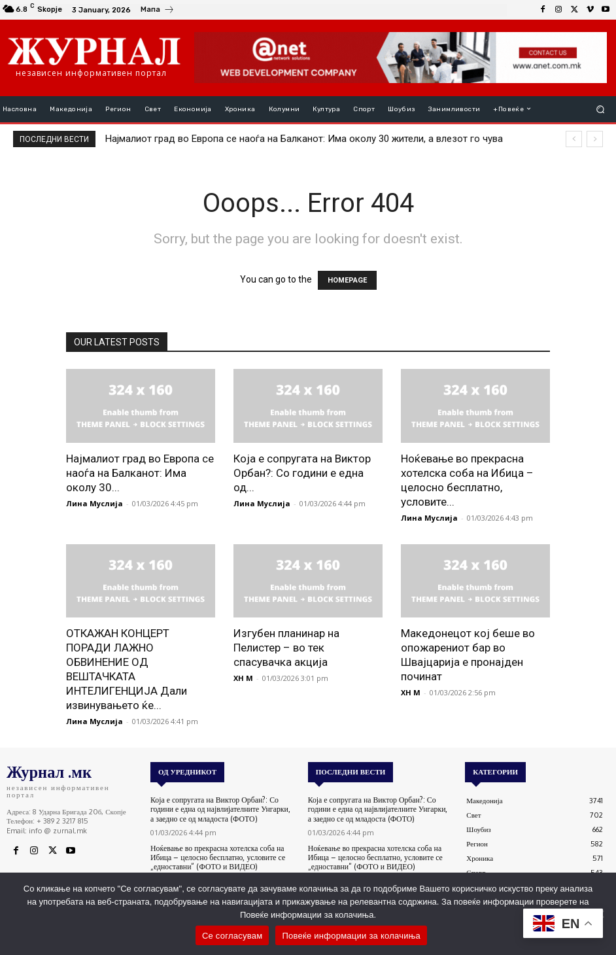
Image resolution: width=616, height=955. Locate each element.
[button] (600, 109)
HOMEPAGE (347, 280)
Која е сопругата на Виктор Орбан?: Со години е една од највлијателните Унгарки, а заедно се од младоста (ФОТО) (222, 808)
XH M (243, 678)
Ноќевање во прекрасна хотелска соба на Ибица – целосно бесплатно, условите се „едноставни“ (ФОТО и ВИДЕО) (213, 855)
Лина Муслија (94, 503)
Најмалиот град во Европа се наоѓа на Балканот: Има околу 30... (140, 473)
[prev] (574, 139)
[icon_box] (158, 11)
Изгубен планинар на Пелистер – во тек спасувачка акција (286, 647)
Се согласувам (232, 936)
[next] (595, 139)
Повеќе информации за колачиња (351, 936)
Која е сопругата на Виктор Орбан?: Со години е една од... (302, 473)
